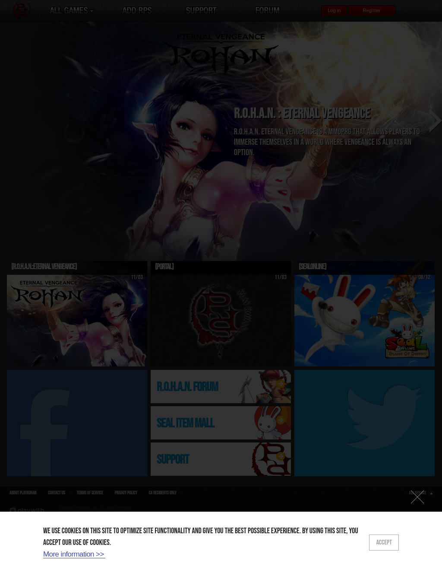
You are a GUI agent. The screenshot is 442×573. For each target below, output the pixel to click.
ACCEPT (384, 542)
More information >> (73, 554)
